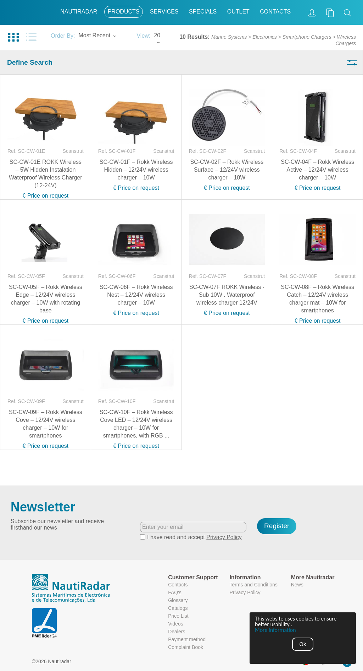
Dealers (176, 631)
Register (276, 526)
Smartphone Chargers (307, 37)
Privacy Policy (224, 537)
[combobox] (103, 36)
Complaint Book (185, 647)
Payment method (187, 639)
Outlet (238, 12)
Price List (178, 616)
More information (275, 630)
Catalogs (178, 608)
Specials (203, 12)
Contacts (275, 12)
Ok (303, 644)
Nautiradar (78, 12)
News (297, 584)
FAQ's (175, 592)
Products (124, 12)
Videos (175, 624)
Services (164, 12)
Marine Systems (229, 37)
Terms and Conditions (253, 584)
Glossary (178, 600)
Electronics (264, 37)
